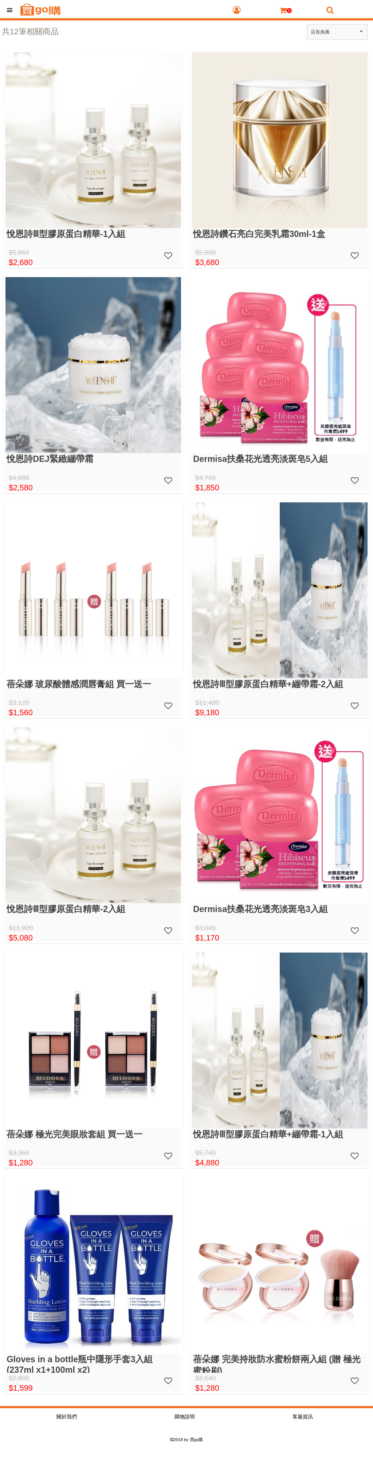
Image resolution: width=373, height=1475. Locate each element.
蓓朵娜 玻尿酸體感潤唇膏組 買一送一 (79, 684)
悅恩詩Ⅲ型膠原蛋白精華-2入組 (66, 909)
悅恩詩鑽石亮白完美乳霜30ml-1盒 (259, 234)
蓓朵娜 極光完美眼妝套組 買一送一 (74, 1134)
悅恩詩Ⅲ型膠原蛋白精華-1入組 (66, 234)
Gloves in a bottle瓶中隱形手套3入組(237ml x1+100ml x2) (80, 1364)
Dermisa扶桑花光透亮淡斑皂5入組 (260, 459)
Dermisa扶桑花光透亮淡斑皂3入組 (260, 909)
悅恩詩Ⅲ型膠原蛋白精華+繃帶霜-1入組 (268, 1134)
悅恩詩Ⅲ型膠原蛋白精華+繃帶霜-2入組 (268, 684)
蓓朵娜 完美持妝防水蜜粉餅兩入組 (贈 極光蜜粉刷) (276, 1364)
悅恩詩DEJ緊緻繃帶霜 (50, 459)
